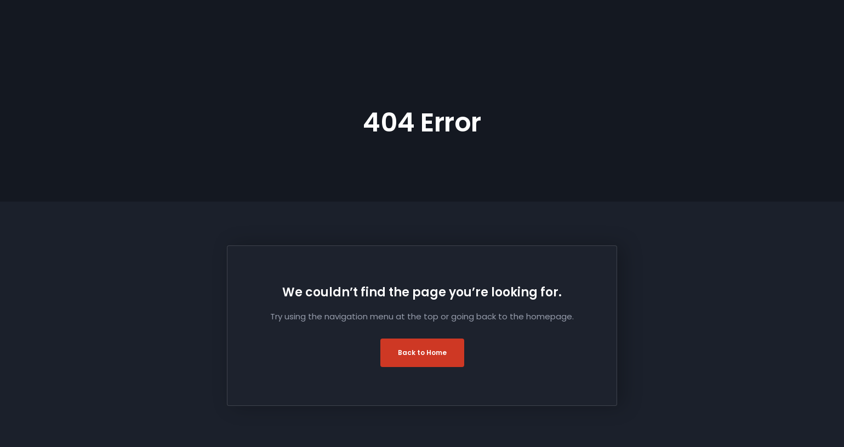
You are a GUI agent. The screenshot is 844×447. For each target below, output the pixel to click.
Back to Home (422, 352)
